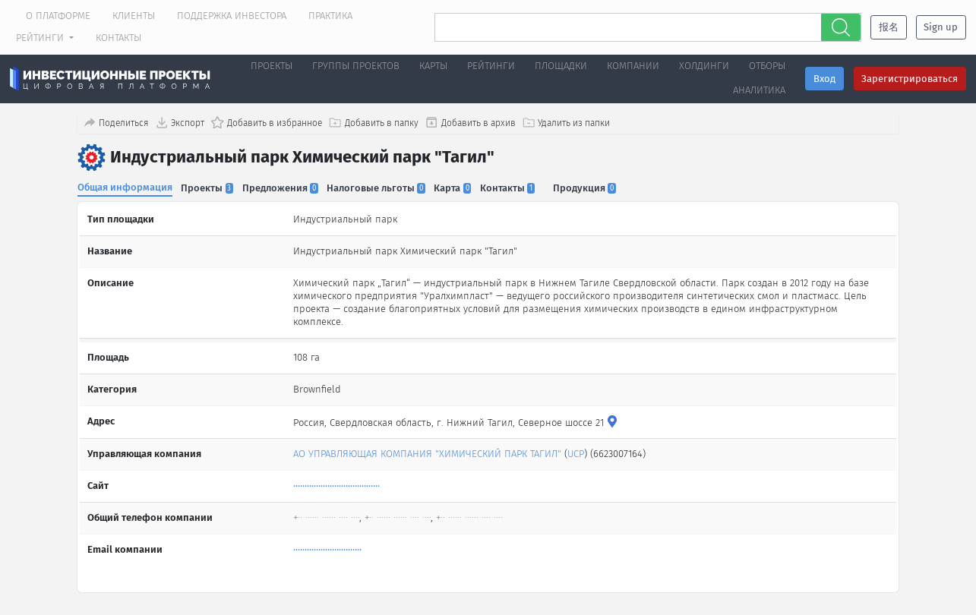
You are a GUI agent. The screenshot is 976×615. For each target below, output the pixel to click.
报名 (889, 27)
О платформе (58, 15)
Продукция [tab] (592, 187)
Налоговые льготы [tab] (379, 187)
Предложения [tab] (283, 187)
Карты (433, 65)
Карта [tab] (457, 187)
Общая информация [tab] (124, 186)
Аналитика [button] (759, 90)
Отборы (767, 65)
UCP (576, 449)
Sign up (941, 27)
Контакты (118, 37)
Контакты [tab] (513, 187)
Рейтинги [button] (41, 37)
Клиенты (133, 15)
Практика (330, 15)
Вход (824, 78)
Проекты (271, 65)
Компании (633, 65)
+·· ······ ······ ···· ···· (327, 513)
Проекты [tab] (208, 187)
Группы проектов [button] (356, 65)
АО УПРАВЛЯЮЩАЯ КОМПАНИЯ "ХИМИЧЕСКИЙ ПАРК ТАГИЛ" (428, 449)
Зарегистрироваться (909, 78)
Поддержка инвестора (231, 15)
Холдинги (704, 65)
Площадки (561, 65)
